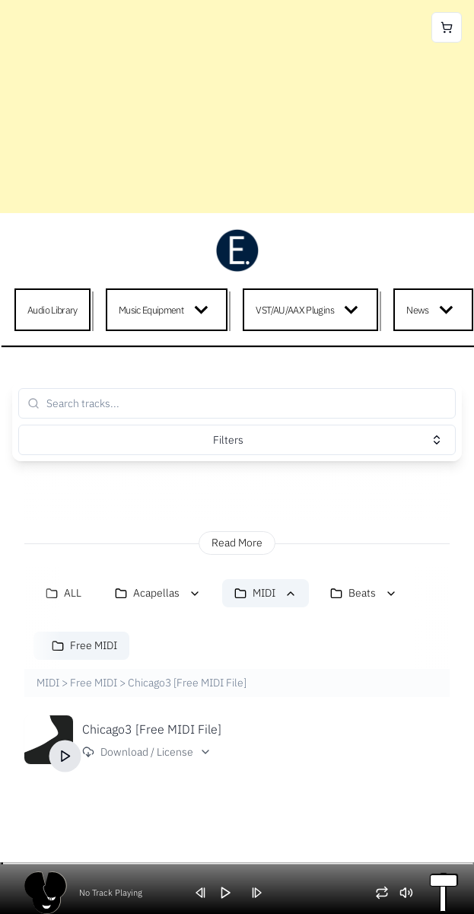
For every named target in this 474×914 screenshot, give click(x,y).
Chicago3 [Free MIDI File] (151, 729)
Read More (237, 542)
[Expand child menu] (204, 310)
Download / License (147, 752)
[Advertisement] (237, 106)
